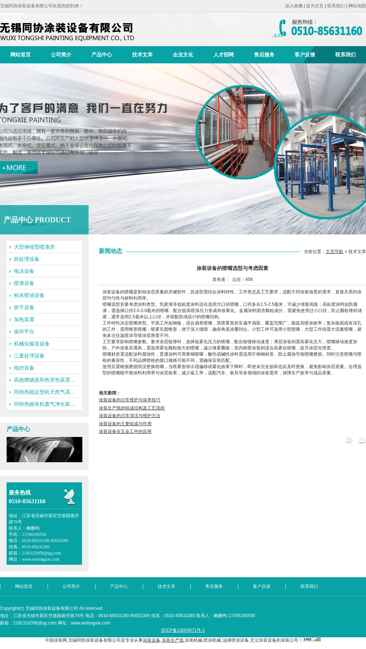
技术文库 (142, 55)
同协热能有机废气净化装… (44, 404)
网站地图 (357, 5)
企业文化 (183, 55)
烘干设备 (24, 307)
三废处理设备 (29, 356)
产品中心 (102, 55)
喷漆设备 (24, 283)
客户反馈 (305, 55)
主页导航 (334, 251)
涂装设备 (151, 640)
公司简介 (61, 55)
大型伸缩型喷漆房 (34, 247)
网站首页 (20, 55)
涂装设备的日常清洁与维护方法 (129, 415)
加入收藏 (294, 5)
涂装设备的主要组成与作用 (125, 423)
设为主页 (315, 5)
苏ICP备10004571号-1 (183, 630)
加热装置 (24, 319)
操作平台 (24, 331)
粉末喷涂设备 (29, 295)
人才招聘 (223, 55)
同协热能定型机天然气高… (44, 392)
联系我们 (336, 5)
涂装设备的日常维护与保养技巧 (129, 400)
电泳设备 (24, 271)
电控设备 (24, 368)
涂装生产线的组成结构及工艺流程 (132, 408)
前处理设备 (27, 259)
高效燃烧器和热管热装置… (44, 380)
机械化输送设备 (32, 343)
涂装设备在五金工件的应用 (125, 431)
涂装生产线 (173, 640)
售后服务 (264, 55)
